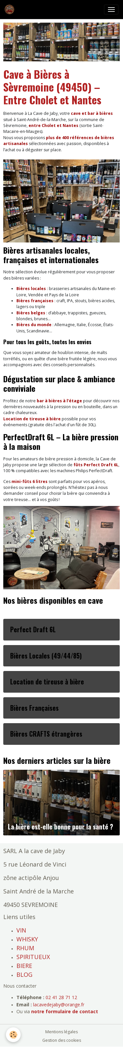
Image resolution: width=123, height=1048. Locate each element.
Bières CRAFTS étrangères (46, 734)
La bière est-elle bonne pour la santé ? (60, 827)
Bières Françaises (34, 708)
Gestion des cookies (61, 1040)
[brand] (11, 9)
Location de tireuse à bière (47, 682)
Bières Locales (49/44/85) (46, 656)
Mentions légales (61, 1032)
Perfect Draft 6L (33, 630)
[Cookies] (13, 1034)
